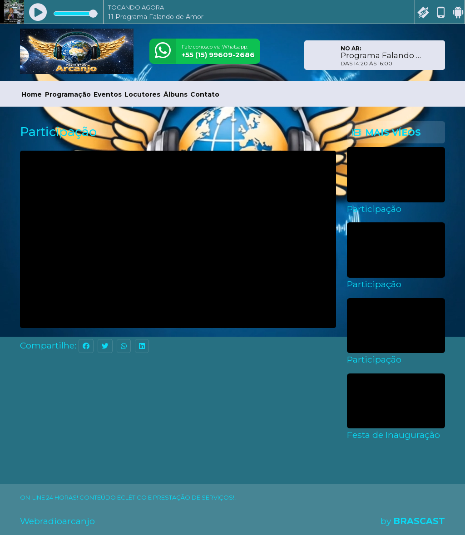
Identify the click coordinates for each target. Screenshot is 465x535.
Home (31, 94)
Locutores (142, 94)
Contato (204, 94)
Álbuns (175, 94)
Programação (68, 94)
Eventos (108, 94)
